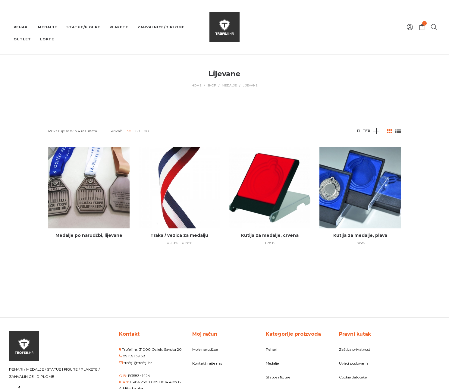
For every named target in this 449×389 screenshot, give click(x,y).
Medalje (229, 85)
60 (137, 131)
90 (146, 131)
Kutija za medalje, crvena (270, 235)
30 (129, 131)
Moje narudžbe (205, 349)
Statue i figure (278, 377)
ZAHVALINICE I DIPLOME (31, 376)
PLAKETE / (90, 369)
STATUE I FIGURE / (64, 369)
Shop (211, 85)
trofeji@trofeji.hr (138, 362)
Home (197, 85)
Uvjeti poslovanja (354, 363)
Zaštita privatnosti (355, 349)
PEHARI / (17, 369)
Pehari (271, 349)
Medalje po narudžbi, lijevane (88, 235)
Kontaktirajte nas (207, 363)
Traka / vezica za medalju (179, 235)
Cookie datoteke (353, 377)
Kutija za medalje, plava (360, 235)
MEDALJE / (36, 369)
